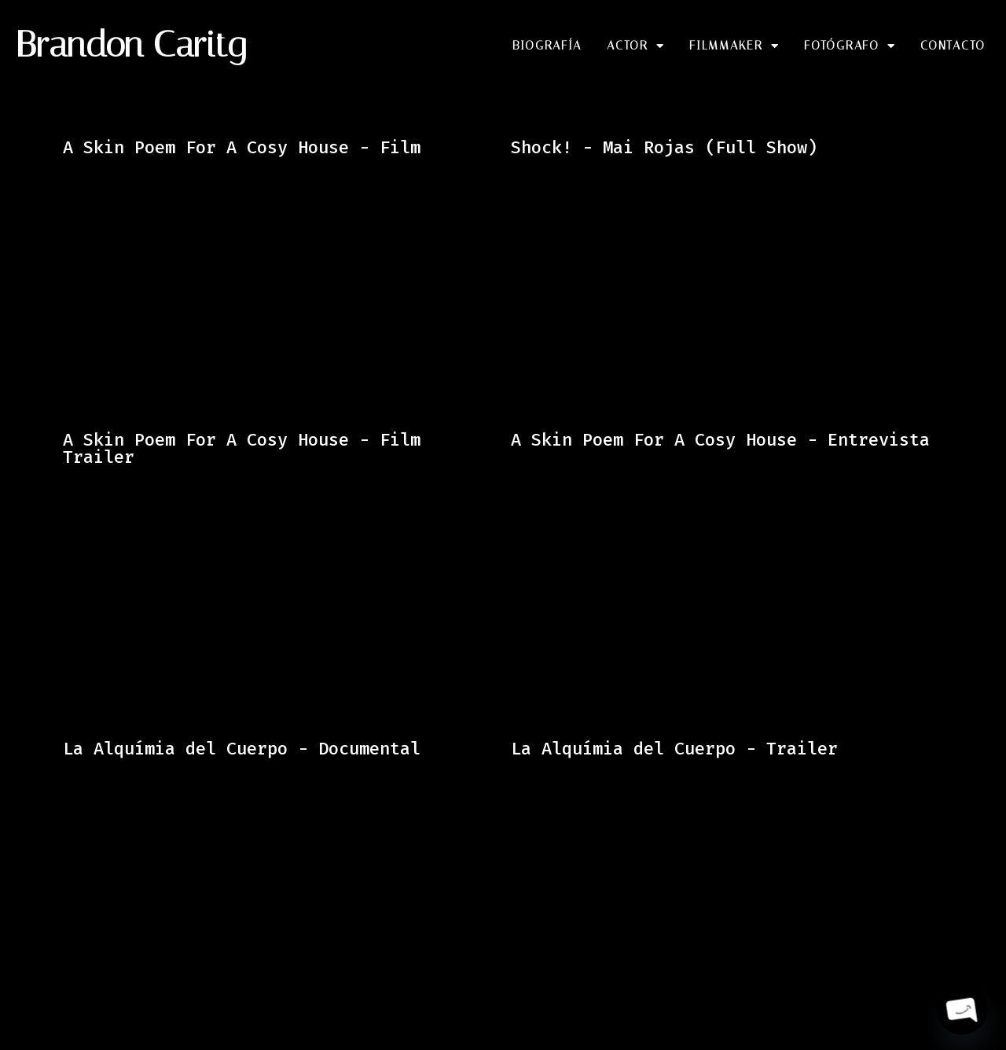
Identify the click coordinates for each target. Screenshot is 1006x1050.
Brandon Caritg (131, 44)
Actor (635, 46)
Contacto (953, 46)
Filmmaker (734, 46)
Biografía (547, 46)
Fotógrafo (849, 46)
